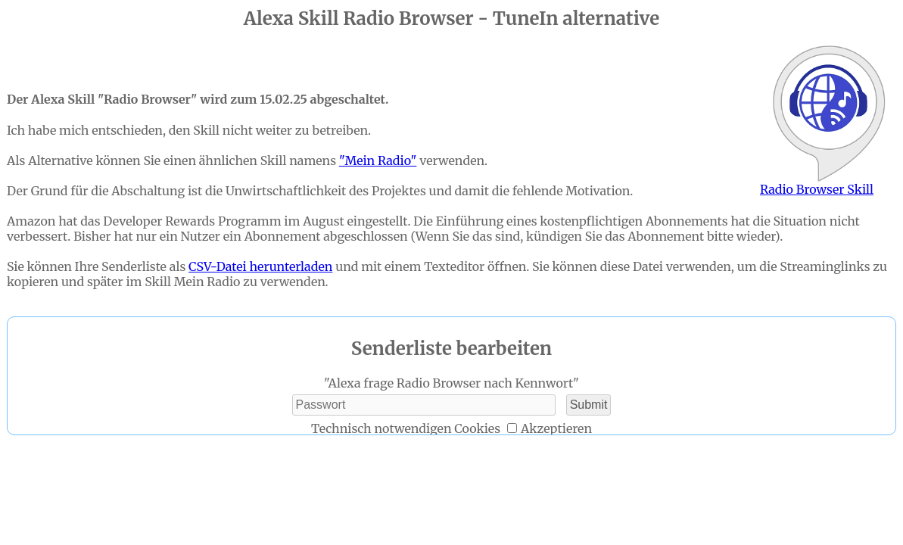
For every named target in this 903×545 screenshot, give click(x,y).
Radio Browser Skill (828, 121)
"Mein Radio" (377, 160)
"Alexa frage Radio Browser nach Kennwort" (451, 383)
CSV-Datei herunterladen (260, 266)
